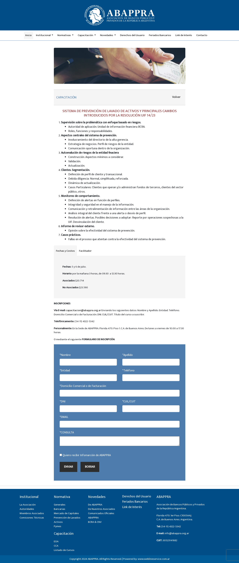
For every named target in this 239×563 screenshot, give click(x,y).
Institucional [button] (43, 35)
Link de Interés (183, 35)
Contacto (201, 35)
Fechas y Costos (65, 251)
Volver (176, 97)
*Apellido (127, 355)
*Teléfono (128, 370)
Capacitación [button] (86, 35)
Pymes (57, 526)
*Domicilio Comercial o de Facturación (83, 386)
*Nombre (65, 355)
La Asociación (28, 504)
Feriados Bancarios (160, 35)
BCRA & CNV (95, 522)
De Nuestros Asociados (101, 509)
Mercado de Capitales (66, 513)
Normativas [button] (64, 35)
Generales (59, 504)
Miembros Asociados (32, 513)
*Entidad (65, 370)
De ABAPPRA (95, 504)
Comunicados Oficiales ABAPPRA (101, 515)
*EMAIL (64, 417)
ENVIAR (68, 466)
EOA (56, 541)
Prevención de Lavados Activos (67, 519)
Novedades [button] (107, 35)
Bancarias (59, 509)
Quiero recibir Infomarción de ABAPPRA (85, 455)
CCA (56, 546)
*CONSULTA (67, 432)
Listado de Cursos (64, 550)
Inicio (28, 35)
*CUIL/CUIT (129, 401)
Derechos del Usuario (132, 35)
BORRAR (90, 466)
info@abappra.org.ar (176, 533)
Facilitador (85, 251)
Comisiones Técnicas (32, 517)
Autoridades (27, 509)
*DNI (62, 401)
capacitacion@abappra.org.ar (83, 310)
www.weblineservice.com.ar (154, 559)
